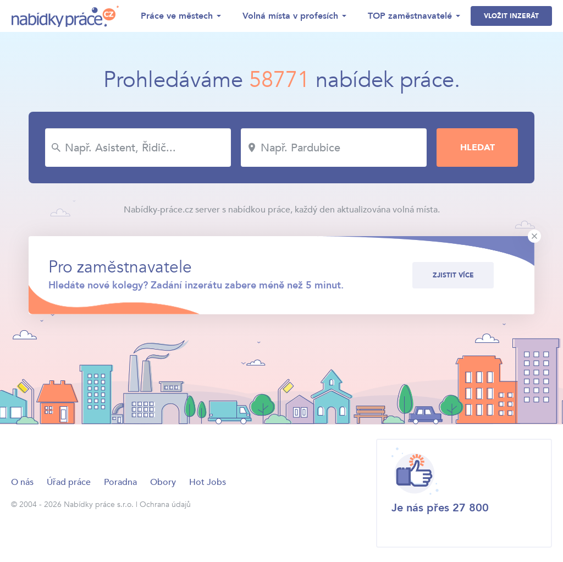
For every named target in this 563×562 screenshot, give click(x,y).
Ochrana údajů (165, 504)
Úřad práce (69, 482)
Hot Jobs (207, 482)
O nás (22, 482)
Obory (163, 482)
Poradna (120, 482)
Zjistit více (453, 275)
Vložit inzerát (511, 16)
